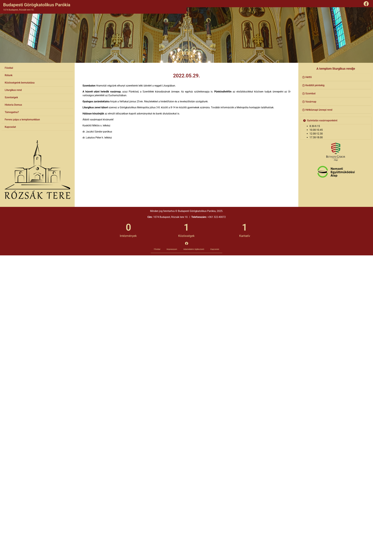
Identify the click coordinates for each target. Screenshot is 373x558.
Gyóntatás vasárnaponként (322, 120)
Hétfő (308, 77)
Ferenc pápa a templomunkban (22, 119)
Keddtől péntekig (314, 85)
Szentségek (11, 97)
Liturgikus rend (13, 90)
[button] (335, 77)
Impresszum (172, 249)
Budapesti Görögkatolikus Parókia (36, 4)
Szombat (310, 93)
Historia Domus (13, 104)
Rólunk (8, 75)
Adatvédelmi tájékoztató (193, 249)
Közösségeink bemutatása (20, 82)
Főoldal (9, 67)
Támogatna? (12, 112)
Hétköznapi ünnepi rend (318, 109)
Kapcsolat (10, 126)
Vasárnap (310, 101)
